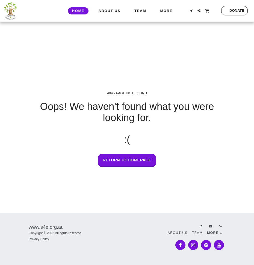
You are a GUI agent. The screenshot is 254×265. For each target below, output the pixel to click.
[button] (191, 11)
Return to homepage (127, 160)
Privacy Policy (39, 239)
